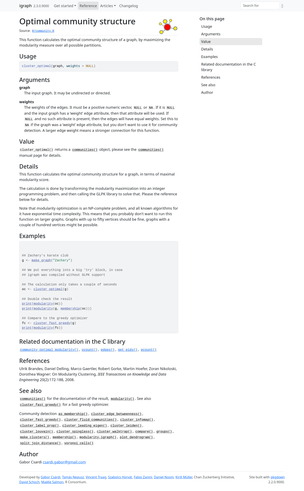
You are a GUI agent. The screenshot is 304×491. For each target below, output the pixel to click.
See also (208, 84)
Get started (63, 5)
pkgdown (278, 477)
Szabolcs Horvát (120, 477)
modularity (43, 304)
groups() (164, 432)
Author (207, 92)
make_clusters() (34, 437)
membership (70, 309)
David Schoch (29, 482)
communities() (85, 150)
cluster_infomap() (136, 420)
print (27, 304)
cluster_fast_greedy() (40, 405)
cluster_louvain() (36, 432)
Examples (209, 56)
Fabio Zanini (143, 477)
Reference (88, 5)
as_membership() (73, 414)
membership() (64, 437)
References (210, 77)
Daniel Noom (164, 477)
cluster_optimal (48, 289)
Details (207, 49)
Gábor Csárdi (50, 477)
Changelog (128, 5)
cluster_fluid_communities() (90, 420)
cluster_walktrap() (114, 432)
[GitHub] (282, 6)
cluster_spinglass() (75, 432)
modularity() (122, 399)
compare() (144, 432)
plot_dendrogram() (136, 437)
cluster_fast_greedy (52, 323)
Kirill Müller (184, 477)
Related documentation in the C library (228, 67)
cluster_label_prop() (39, 426)
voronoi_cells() (78, 443)
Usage (206, 26)
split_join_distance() (40, 443)
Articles (106, 5)
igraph (25, 5)
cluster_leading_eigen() (84, 426)
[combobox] (260, 5)
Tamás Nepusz (73, 477)
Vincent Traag (96, 477)
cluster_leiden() (125, 426)
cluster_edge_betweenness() (116, 414)
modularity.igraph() (97, 437)
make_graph (41, 260)
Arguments (210, 33)
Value (206, 41)
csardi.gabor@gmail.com (64, 462)
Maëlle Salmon (52, 482)
